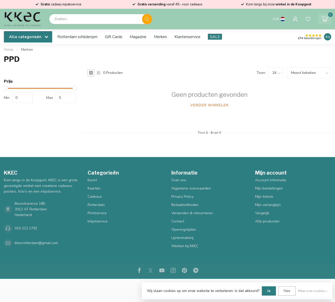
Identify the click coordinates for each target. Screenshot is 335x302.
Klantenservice (187, 36)
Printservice (97, 213)
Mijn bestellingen (269, 188)
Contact (177, 221)
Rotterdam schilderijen (77, 36)
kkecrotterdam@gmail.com (36, 242)
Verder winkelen (209, 105)
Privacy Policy (182, 196)
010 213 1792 (26, 228)
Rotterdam (96, 204)
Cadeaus (95, 196)
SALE (215, 36)
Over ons (178, 180)
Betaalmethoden (185, 204)
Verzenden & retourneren (192, 213)
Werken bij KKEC (184, 246)
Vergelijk (262, 213)
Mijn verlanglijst (268, 204)
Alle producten (267, 221)
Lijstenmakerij (182, 237)
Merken (160, 36)
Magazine (138, 36)
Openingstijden (183, 229)
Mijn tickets (264, 196)
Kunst (92, 180)
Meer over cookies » (312, 291)
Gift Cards (113, 36)
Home (8, 49)
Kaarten (94, 188)
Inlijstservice (98, 221)
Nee (287, 290)
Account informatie (270, 180)
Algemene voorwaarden (191, 188)
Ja (269, 290)
